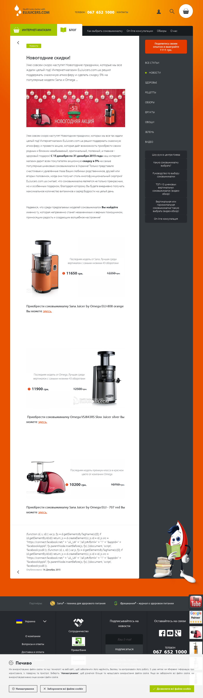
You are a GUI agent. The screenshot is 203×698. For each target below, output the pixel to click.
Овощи (149, 122)
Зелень (149, 132)
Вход (160, 12)
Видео (149, 142)
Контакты (122, 12)
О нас (173, 31)
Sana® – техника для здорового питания (81, 603)
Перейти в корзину (186, 11)
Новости (155, 72)
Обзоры (162, 31)
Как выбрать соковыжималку (105, 31)
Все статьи (152, 62)
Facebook (162, 633)
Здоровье (151, 82)
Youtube (170, 633)
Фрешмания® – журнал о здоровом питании (147, 603)
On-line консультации (140, 31)
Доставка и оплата (33, 652)
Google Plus (178, 633)
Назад (18, 43)
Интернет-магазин (36, 30)
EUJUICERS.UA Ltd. (32, 11)
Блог (72, 30)
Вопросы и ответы (33, 644)
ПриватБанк (78, 644)
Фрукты (150, 112)
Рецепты (150, 92)
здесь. (47, 311)
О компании (32, 636)
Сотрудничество (79, 625)
